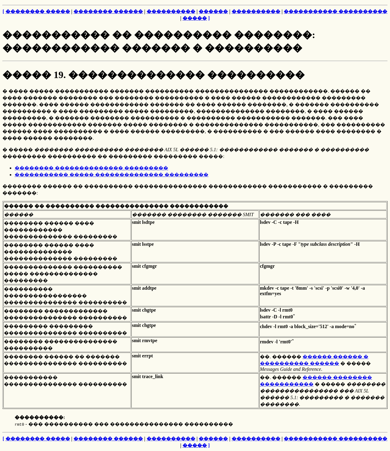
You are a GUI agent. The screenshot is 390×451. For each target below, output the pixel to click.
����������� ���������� (335, 11)
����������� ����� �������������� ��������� (111, 174)
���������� (171, 11)
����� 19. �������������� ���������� (153, 74)
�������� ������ (108, 11)
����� (195, 18)
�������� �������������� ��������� (91, 167)
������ (213, 11)
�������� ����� (37, 11)
